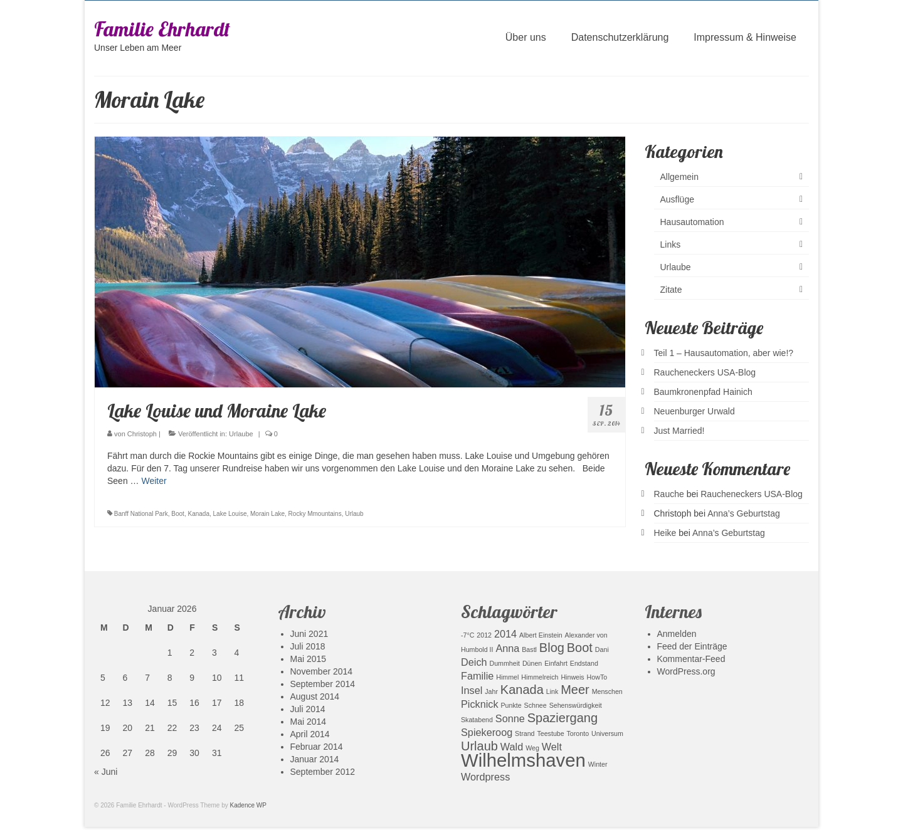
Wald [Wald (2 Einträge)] (511, 746)
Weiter (153, 481)
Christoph (142, 434)
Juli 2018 (307, 646)
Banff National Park (141, 513)
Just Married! (679, 431)
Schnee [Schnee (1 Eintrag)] (535, 705)
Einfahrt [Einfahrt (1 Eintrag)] (556, 663)
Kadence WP (248, 805)
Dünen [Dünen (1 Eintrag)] (532, 663)
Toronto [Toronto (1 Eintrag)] (578, 733)
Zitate (671, 290)
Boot (177, 513)
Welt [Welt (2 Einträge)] (552, 746)
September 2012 (323, 772)
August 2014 (315, 696)
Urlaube (241, 434)
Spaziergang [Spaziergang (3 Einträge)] (562, 718)
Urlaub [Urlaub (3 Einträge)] (479, 746)
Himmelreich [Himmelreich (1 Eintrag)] (539, 677)
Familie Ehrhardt (162, 28)
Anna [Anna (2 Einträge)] (507, 648)
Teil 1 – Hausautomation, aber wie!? (724, 353)
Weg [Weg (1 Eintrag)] (532, 748)
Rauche (669, 494)
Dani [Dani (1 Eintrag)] (602, 649)
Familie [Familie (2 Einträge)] (477, 675)
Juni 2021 (309, 634)
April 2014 (310, 734)
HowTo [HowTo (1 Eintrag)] (597, 677)
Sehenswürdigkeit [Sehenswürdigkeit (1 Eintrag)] (575, 705)
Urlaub (354, 513)
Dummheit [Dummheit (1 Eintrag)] (504, 663)
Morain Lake (267, 513)
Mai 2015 (308, 659)
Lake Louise (230, 513)
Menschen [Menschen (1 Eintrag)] (607, 691)
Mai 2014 (308, 722)
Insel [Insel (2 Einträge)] (471, 690)
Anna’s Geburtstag (743, 513)
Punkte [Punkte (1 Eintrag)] (511, 705)
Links (670, 244)
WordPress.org (686, 671)
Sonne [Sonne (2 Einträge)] (510, 718)
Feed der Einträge (692, 646)
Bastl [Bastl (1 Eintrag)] (529, 649)
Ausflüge (677, 199)
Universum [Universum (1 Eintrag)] (607, 733)
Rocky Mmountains (315, 513)
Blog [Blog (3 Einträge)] (551, 647)
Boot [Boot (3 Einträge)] (580, 647)
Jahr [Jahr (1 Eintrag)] (491, 691)
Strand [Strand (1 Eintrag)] (524, 733)
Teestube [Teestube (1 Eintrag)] (550, 733)
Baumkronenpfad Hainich (703, 392)
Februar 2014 (316, 747)
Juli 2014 (307, 709)
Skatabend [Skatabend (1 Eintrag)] (477, 719)
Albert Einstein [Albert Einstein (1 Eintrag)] (540, 635)
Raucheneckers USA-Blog (705, 372)
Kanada (198, 513)
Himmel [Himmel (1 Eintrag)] (507, 677)
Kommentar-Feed (691, 659)
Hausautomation (692, 222)
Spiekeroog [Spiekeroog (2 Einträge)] (486, 732)
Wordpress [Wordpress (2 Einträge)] (485, 776)
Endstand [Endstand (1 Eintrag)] (584, 663)
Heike (665, 533)
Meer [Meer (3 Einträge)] (575, 689)
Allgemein (679, 177)
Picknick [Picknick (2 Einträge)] (480, 704)
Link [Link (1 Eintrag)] (552, 691)
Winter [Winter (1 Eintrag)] (598, 764)
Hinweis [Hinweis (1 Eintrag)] (572, 677)
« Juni (105, 772)
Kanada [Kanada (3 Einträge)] (522, 689)
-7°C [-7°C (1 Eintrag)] (467, 635)
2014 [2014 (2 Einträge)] (505, 633)
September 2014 (323, 684)
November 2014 (321, 671)
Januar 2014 (314, 759)
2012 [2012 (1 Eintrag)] (484, 635)
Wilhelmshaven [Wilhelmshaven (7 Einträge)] (523, 760)
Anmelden (677, 634)
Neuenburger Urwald (694, 411)
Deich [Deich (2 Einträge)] (474, 662)
